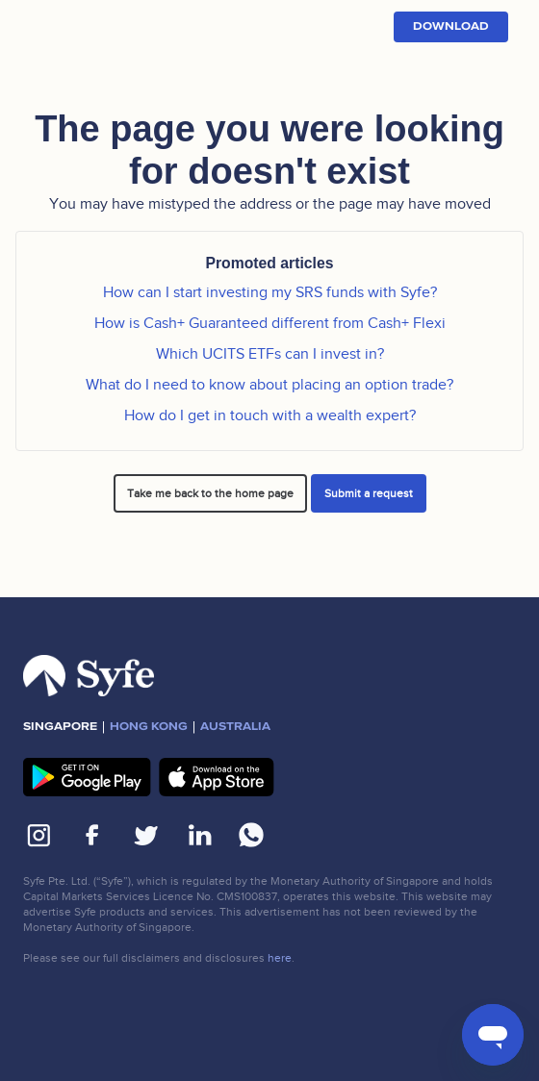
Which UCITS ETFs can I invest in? (270, 354)
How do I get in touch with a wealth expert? (270, 415)
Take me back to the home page (210, 493)
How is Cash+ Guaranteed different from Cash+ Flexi (270, 323)
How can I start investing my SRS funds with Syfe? (270, 292)
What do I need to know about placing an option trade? (269, 384)
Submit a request (368, 493)
